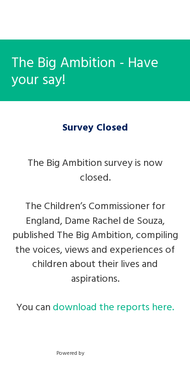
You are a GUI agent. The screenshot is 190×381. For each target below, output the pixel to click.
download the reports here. (113, 306)
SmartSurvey (111, 352)
